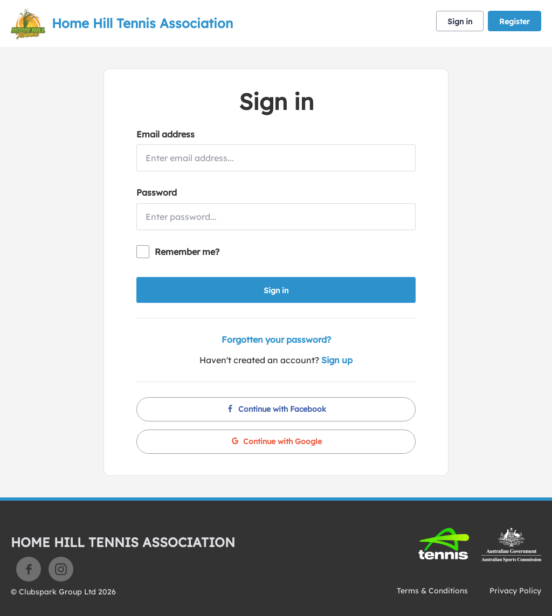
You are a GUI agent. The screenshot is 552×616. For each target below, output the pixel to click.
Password (156, 192)
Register (514, 21)
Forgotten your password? (276, 339)
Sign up (337, 360)
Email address (165, 134)
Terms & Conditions (432, 591)
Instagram (61, 569)
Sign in (459, 21)
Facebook (28, 569)
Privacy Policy (515, 591)
